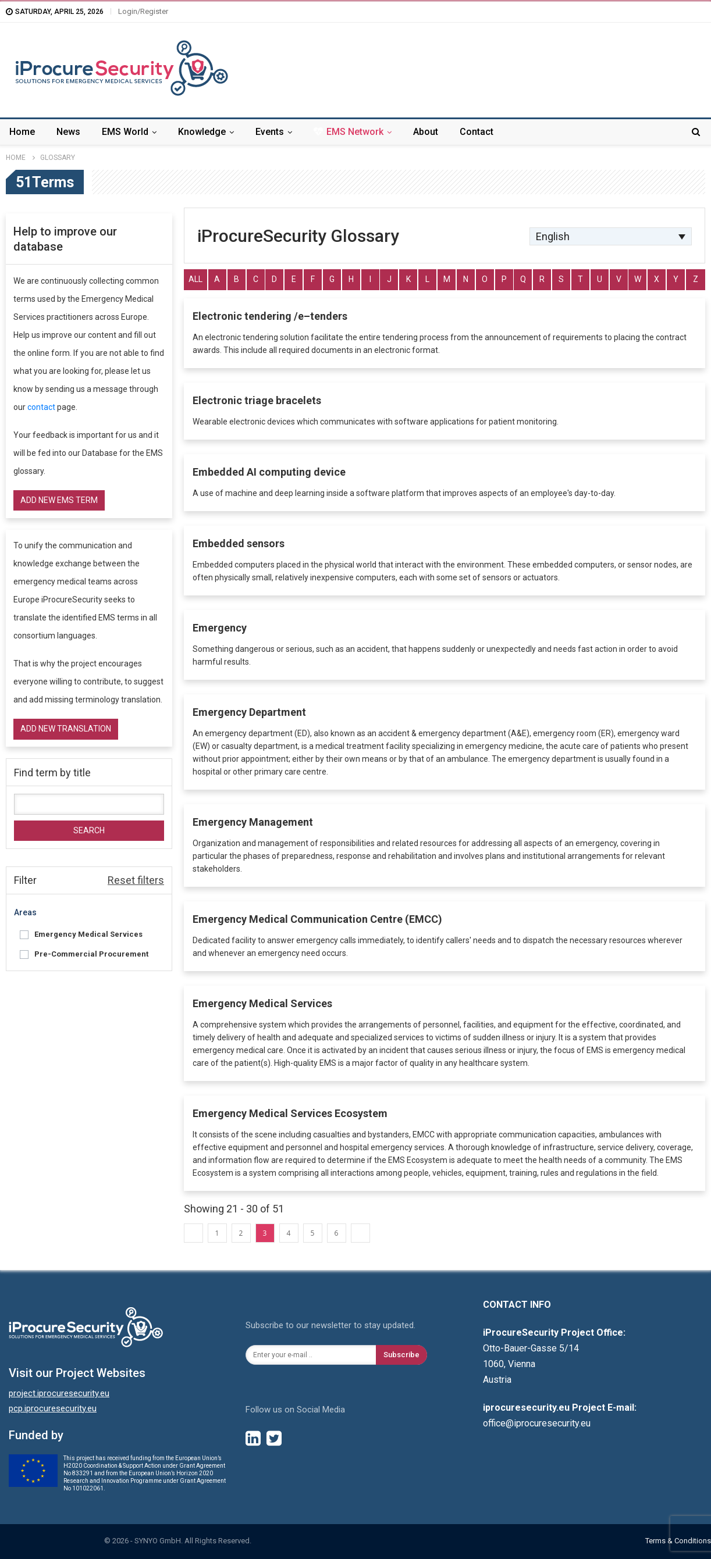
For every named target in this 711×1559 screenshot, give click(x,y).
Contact (476, 131)
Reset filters (136, 880)
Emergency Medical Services (88, 934)
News (68, 131)
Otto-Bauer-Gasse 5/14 (531, 1348)
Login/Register (143, 11)
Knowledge (202, 131)
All (195, 279)
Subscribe (401, 1354)
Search (89, 830)
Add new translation (65, 728)
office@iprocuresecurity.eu (537, 1423)
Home (22, 131)
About (425, 131)
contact (41, 407)
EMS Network (348, 131)
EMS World (125, 131)
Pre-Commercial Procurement (91, 954)
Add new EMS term (59, 500)
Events (269, 131)
